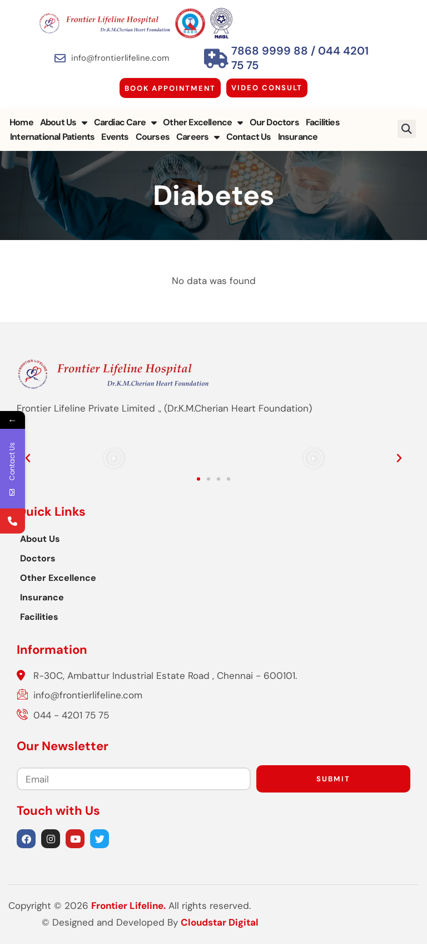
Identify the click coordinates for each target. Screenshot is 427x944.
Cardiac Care (125, 122)
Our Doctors (274, 122)
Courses (153, 137)
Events (114, 137)
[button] (407, 129)
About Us (63, 122)
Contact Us (248, 137)
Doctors (38, 558)
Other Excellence (202, 122)
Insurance (298, 137)
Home (21, 122)
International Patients (52, 137)
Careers (198, 137)
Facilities (323, 122)
